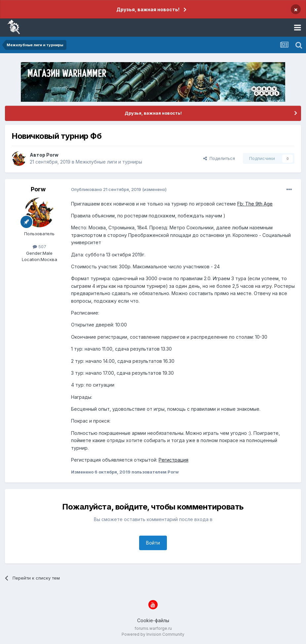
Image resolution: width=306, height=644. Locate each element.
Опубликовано (106, 189)
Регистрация (173, 460)
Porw (52, 155)
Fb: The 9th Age (255, 204)
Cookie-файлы (153, 620)
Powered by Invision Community (153, 634)
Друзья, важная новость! (147, 9)
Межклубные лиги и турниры (109, 162)
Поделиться (219, 158)
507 (39, 246)
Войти (153, 543)
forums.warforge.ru (153, 628)
